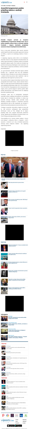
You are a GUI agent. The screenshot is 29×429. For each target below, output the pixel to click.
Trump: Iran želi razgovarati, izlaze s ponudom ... (18, 208)
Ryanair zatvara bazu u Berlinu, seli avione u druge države (17, 217)
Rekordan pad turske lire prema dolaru (16, 182)
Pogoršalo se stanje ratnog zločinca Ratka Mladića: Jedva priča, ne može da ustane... (16, 280)
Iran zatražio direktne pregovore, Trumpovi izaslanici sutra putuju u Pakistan (17, 337)
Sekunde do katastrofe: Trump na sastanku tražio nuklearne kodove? (18, 246)
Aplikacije (24, 421)
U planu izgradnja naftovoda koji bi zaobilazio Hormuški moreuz (17, 254)
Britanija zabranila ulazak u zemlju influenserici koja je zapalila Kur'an (17, 263)
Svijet (9, 346)
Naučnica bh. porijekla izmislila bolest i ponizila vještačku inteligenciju (17, 271)
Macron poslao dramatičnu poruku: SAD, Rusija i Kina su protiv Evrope (18, 200)
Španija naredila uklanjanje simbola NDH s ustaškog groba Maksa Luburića (16, 288)
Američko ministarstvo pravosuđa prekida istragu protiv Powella (13, 179)
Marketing (24, 419)
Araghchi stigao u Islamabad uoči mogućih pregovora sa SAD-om (17, 191)
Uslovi (16, 421)
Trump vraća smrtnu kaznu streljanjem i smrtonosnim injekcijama (17, 331)
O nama (16, 419)
